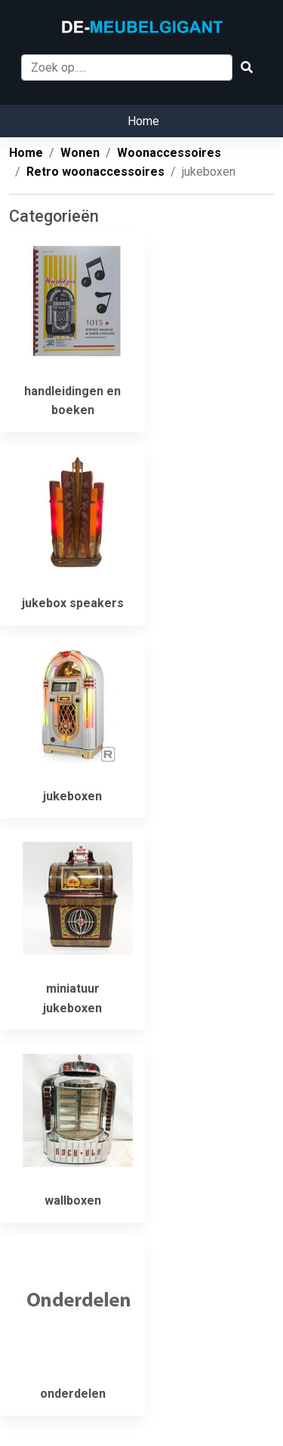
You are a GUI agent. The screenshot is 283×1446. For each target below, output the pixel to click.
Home (143, 121)
